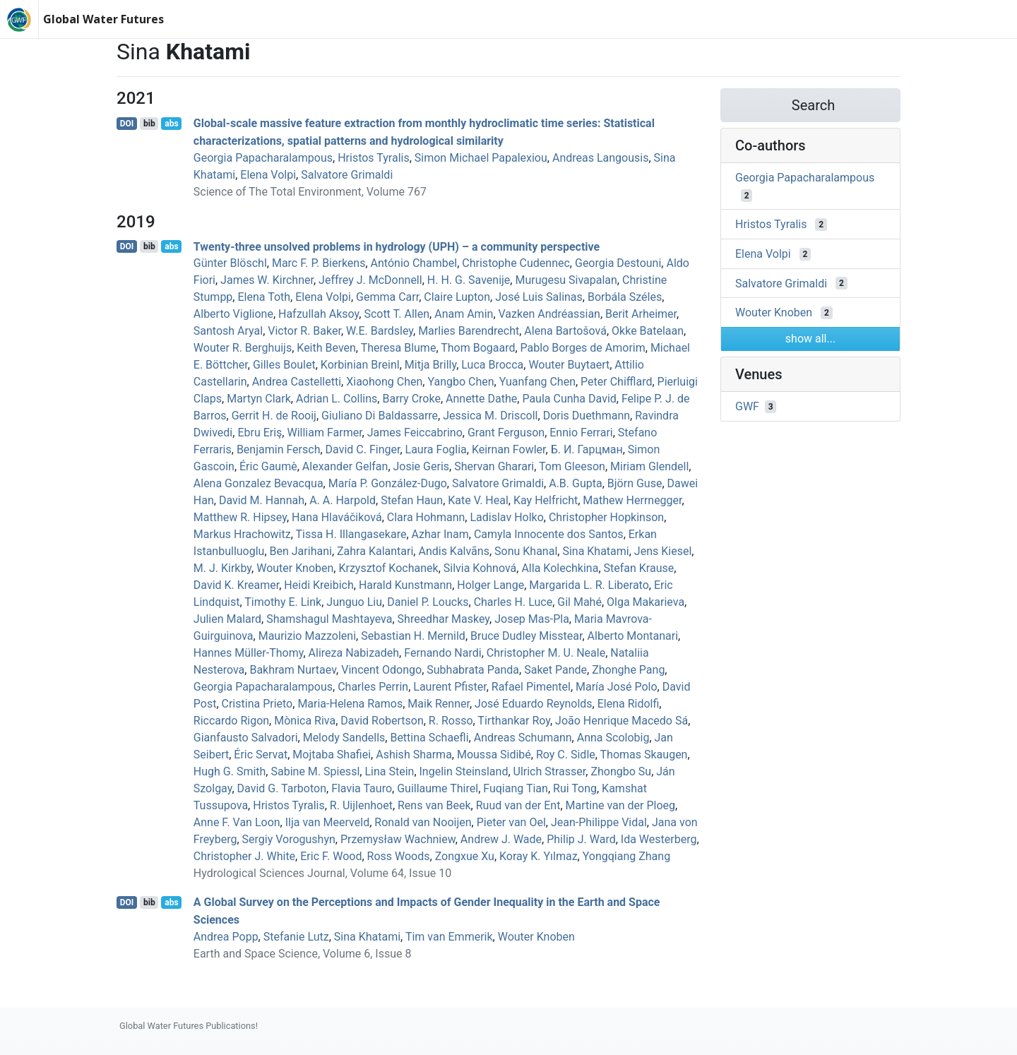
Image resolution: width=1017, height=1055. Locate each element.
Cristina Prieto (257, 703)
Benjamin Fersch (279, 449)
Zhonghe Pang (628, 669)
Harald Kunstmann (405, 585)
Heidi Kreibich (318, 585)
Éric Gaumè (268, 466)
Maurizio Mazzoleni (307, 636)
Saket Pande (555, 669)
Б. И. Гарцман (587, 449)
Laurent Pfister (449, 686)
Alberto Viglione (233, 314)
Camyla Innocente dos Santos (549, 534)
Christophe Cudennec (516, 263)
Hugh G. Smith (230, 771)
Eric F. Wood (331, 856)
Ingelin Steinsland (464, 771)
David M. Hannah (261, 500)
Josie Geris (421, 466)
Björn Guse (634, 483)
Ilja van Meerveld (327, 822)
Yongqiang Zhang (626, 856)
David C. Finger (363, 449)
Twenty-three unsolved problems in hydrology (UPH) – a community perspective (397, 246)
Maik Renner (439, 703)
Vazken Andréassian (549, 314)
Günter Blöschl (230, 263)
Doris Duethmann (586, 415)
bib (149, 124)
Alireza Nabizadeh (354, 653)
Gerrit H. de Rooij (274, 415)
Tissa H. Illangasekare (350, 534)
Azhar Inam (440, 534)
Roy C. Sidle (565, 754)
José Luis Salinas (539, 297)
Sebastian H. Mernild (413, 636)
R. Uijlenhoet (361, 805)
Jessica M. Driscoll (490, 415)
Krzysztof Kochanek (388, 568)
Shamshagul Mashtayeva (329, 619)
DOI (127, 124)
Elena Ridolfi (628, 703)
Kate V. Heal (478, 500)
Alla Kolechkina (559, 568)
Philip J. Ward (581, 839)
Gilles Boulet (284, 364)
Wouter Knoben (294, 568)
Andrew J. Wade (501, 839)
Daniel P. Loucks (427, 602)
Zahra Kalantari (375, 551)
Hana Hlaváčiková (337, 517)
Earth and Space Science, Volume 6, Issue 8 (303, 953)
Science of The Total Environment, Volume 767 (310, 191)
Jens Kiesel (662, 551)
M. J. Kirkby (222, 568)
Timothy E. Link (282, 602)
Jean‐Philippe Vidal (599, 822)
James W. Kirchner (267, 280)
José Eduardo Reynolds (534, 703)
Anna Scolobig (613, 737)
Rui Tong (575, 788)
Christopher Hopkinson (606, 517)
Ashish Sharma (414, 754)
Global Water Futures (103, 19)
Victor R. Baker (304, 331)
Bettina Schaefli (429, 737)
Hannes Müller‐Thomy (249, 653)
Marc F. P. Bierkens (319, 263)
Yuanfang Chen (537, 381)
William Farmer (324, 432)
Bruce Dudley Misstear (526, 636)
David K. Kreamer (236, 585)
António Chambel (414, 263)
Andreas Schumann (523, 737)
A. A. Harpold (342, 500)
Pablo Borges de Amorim (583, 347)
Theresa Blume (398, 347)
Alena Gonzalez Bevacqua (258, 483)
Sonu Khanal (525, 551)
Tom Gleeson (572, 466)
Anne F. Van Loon (237, 822)
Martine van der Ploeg (621, 805)
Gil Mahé (579, 602)
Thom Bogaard (478, 347)
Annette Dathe (481, 398)
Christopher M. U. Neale (546, 653)
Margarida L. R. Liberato (588, 585)
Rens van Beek (434, 805)
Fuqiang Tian (515, 788)
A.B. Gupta (575, 483)
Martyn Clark (259, 398)
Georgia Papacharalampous (263, 158)
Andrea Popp (226, 936)
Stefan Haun (412, 500)
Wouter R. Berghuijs (243, 347)
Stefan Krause (639, 568)
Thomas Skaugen (644, 754)
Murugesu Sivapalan (566, 280)
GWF (747, 406)
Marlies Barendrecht (468, 331)
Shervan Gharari (494, 466)
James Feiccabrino (415, 432)
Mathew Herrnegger (632, 500)
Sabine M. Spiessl (314, 771)
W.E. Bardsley (379, 331)
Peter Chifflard (616, 381)
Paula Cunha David (569, 398)
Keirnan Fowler (509, 449)
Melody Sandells (344, 737)
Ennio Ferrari (580, 432)
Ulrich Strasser (549, 771)
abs (171, 124)
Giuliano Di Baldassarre (379, 415)
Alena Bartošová (565, 331)
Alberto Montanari (633, 636)
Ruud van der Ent (518, 805)
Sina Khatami (595, 551)
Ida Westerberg (659, 839)
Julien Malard (227, 619)
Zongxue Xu (464, 856)
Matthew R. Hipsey (240, 517)
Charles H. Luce (513, 602)
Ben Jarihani (301, 551)
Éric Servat (260, 754)
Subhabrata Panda (473, 669)
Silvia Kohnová (480, 568)
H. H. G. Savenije (469, 280)
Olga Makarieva (645, 602)
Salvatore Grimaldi (347, 174)
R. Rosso (451, 720)
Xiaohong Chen (384, 381)
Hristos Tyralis (374, 158)
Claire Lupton (457, 297)
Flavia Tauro (361, 788)
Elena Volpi (268, 174)
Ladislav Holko (506, 517)
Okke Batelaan (648, 331)
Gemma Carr (387, 297)
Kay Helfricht (545, 500)
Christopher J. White (244, 856)
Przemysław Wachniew (398, 839)
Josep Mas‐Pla (531, 619)
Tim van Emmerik (449, 936)
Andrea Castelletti (296, 381)
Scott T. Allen (396, 314)
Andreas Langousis (600, 158)
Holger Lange (490, 585)
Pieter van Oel (511, 822)
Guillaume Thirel (437, 788)
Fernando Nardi (442, 653)
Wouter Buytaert (568, 364)
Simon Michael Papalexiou (481, 158)
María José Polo (617, 686)
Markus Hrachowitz (242, 534)
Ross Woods (398, 856)
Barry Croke (411, 398)
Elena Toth (263, 297)
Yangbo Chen (460, 381)
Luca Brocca (492, 364)
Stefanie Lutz (296, 936)
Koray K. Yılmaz (538, 856)
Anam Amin (463, 314)
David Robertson (381, 720)
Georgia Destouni (618, 263)
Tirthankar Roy (513, 720)
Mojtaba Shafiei (331, 754)
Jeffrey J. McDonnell (370, 280)
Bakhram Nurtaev (292, 669)
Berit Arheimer (641, 314)
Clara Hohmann (426, 517)
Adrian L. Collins (336, 398)
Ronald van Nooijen (422, 822)
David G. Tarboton (281, 788)
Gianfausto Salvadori (246, 737)
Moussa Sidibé (494, 754)
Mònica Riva (304, 720)
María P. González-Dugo (387, 483)
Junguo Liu (354, 602)
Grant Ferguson (506, 432)
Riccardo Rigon (231, 720)
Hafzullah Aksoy (318, 314)
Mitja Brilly (430, 364)
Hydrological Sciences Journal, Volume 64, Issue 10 (322, 873)
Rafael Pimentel (531, 686)
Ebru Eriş (259, 432)
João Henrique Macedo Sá (621, 720)
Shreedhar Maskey (443, 619)
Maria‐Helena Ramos (350, 703)
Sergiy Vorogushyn (288, 839)
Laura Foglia (436, 449)
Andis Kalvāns (453, 551)
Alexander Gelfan (345, 466)
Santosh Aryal (228, 331)
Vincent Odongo (381, 669)
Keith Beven (326, 347)
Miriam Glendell (649, 466)
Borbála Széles (625, 297)
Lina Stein (389, 771)
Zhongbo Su (620, 771)
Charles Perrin (373, 686)
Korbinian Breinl (360, 364)
